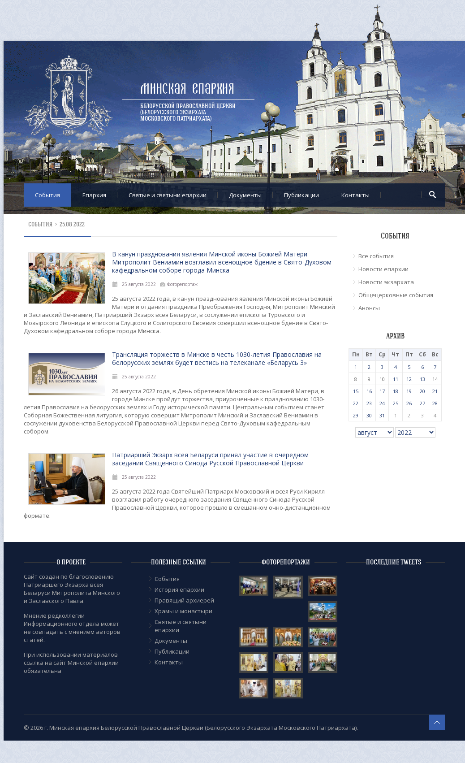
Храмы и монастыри (183, 611)
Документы (245, 195)
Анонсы (369, 308)
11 (395, 379)
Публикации (301, 195)
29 (355, 415)
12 (409, 379)
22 (355, 403)
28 (435, 403)
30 (369, 415)
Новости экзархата (386, 282)
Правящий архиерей (184, 600)
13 (422, 379)
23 (369, 403)
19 (409, 391)
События (47, 195)
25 (395, 403)
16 (369, 391)
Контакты (355, 195)
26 (409, 403)
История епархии (179, 589)
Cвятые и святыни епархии (168, 195)
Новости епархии (383, 269)
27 (422, 403)
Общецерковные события (395, 295)
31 (382, 415)
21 (435, 391)
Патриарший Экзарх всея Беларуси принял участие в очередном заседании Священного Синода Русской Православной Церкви (210, 459)
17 (382, 391)
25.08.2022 (72, 224)
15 (355, 391)
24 (382, 403)
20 (422, 391)
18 (395, 391)
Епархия (94, 195)
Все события (376, 256)
